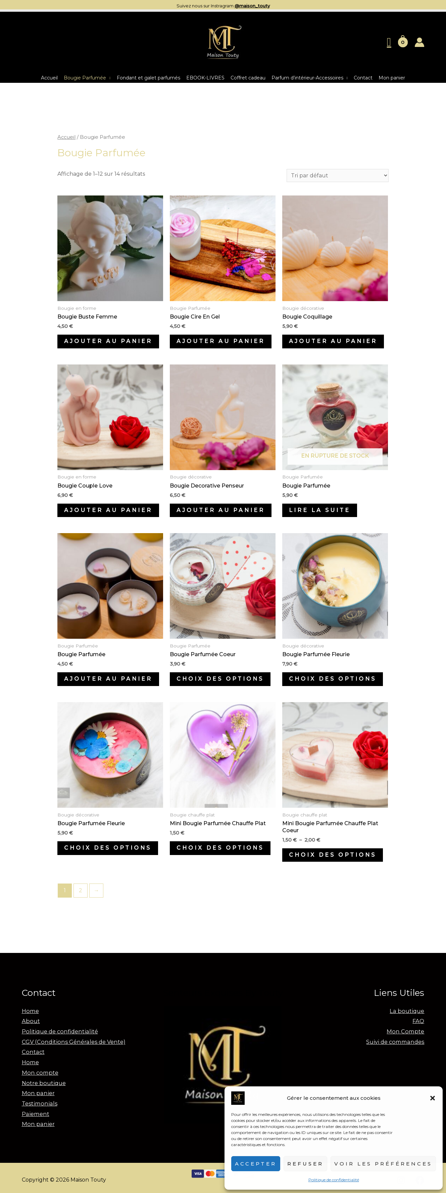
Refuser (305, 1163)
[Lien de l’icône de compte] (419, 42)
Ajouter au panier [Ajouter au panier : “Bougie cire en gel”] (221, 341)
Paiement (35, 1110)
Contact (363, 78)
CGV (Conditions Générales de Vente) (71, 1040)
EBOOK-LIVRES (205, 78)
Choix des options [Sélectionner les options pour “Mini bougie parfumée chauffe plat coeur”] (332, 855)
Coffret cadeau (248, 78)
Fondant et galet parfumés (148, 78)
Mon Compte (406, 1030)
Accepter (256, 1163)
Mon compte (39, 1070)
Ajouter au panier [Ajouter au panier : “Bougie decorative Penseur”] (221, 510)
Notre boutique (43, 1080)
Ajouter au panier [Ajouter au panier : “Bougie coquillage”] (333, 341)
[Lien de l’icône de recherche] (389, 42)
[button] (432, 1098)
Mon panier (392, 78)
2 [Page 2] (80, 890)
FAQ (418, 1020)
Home (30, 1011)
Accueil (49, 78)
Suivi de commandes (396, 1040)
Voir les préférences (383, 1163)
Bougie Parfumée (85, 78)
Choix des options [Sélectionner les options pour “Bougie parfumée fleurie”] (332, 679)
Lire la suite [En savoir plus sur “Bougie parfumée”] (319, 510)
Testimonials (38, 1100)
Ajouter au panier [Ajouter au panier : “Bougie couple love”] (108, 510)
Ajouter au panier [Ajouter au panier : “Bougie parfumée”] (108, 679)
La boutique (407, 1011)
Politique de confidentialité (333, 1179)
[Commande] (338, 175)
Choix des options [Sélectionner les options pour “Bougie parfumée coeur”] (220, 679)
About (30, 1020)
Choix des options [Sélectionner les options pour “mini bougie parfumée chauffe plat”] (220, 848)
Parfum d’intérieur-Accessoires (307, 78)
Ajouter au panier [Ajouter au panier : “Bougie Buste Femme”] (108, 341)
